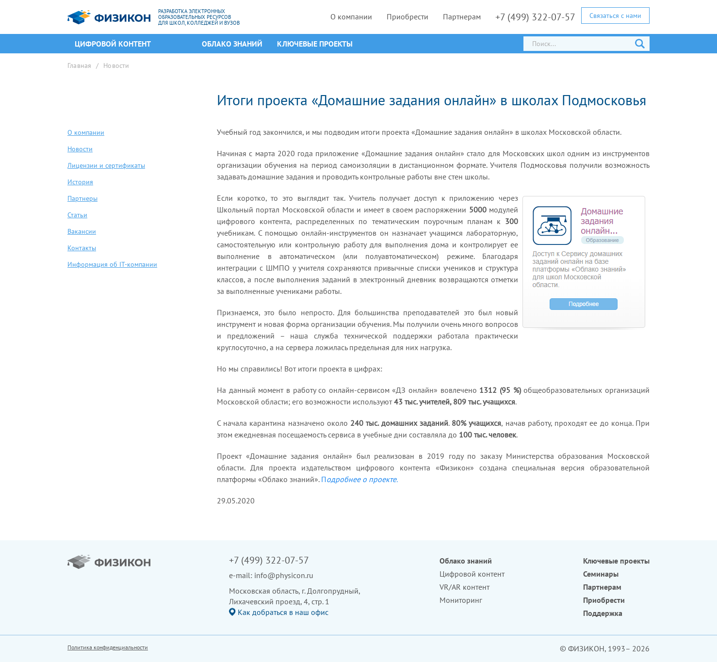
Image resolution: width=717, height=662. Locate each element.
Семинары (601, 574)
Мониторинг (461, 600)
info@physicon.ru (283, 575)
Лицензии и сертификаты (106, 165)
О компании (351, 16)
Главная (79, 65)
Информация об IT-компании (112, 264)
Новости (116, 65)
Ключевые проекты (315, 43)
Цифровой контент (472, 574)
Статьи (77, 214)
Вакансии (81, 231)
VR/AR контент (464, 587)
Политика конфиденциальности (107, 647)
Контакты (81, 247)
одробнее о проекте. (362, 479)
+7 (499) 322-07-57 (535, 17)
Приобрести (407, 16)
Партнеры (82, 198)
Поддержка (602, 613)
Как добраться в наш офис (283, 612)
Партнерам (462, 16)
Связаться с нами (615, 15)
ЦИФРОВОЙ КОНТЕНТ (113, 43)
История (80, 182)
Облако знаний (232, 43)
